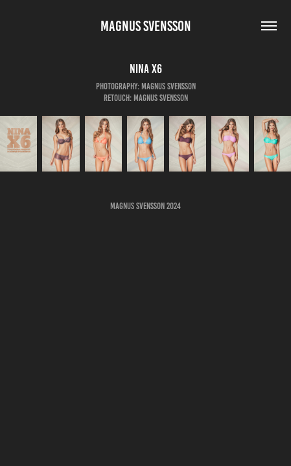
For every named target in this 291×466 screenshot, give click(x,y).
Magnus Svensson (145, 26)
